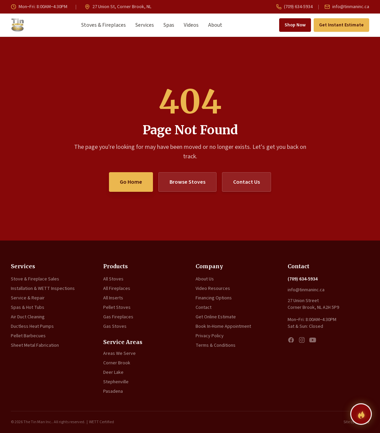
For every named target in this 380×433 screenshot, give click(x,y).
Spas (168, 25)
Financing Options (214, 298)
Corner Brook (116, 363)
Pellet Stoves (117, 307)
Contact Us (246, 182)
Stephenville (116, 382)
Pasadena (113, 391)
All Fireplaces (116, 288)
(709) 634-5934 (294, 6)
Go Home (131, 182)
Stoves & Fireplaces (103, 25)
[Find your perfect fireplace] (361, 414)
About (215, 25)
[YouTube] (312, 340)
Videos (191, 25)
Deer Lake (113, 372)
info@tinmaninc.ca (347, 6)
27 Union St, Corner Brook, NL (118, 6)
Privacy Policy (210, 336)
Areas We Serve (119, 353)
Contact (203, 307)
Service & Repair (28, 298)
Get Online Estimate (216, 317)
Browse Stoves (187, 182)
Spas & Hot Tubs (27, 307)
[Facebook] (291, 340)
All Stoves (113, 279)
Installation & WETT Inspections (43, 288)
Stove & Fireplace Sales (35, 279)
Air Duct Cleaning (28, 317)
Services (144, 25)
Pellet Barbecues (28, 336)
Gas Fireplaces (118, 317)
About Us (205, 279)
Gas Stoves (115, 326)
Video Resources (213, 288)
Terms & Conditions (216, 345)
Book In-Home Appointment (223, 326)
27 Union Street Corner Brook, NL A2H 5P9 (313, 304)
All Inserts (113, 298)
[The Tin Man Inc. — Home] (17, 25)
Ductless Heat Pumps (32, 326)
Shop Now (295, 25)
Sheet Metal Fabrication (35, 345)
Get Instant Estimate (341, 25)
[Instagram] (301, 340)
